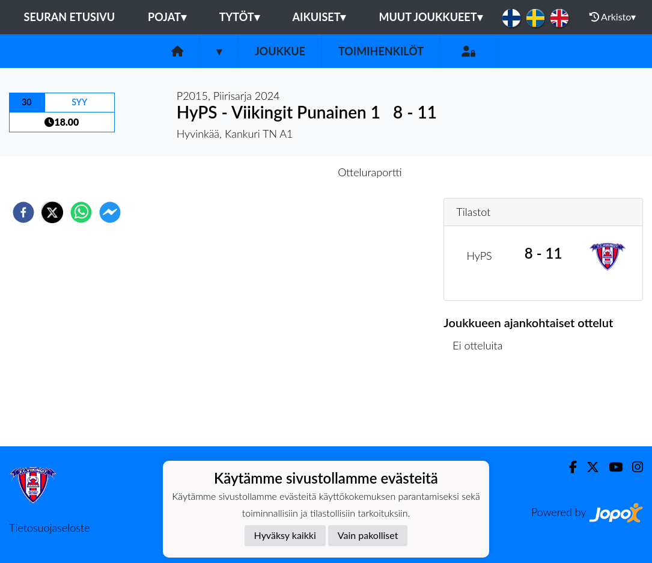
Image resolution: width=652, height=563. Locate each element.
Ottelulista (482, 405)
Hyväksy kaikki (285, 535)
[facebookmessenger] (110, 212)
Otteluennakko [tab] (284, 172)
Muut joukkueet (430, 16)
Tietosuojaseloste (49, 527)
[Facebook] (568, 467)
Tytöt (239, 16)
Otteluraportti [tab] (370, 172)
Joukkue (280, 51)
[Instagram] (633, 467)
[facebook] (23, 212)
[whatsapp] (81, 212)
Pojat (167, 16)
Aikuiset (319, 16)
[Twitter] (588, 467)
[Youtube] (611, 467)
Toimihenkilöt (381, 51)
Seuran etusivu (69, 16)
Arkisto (613, 17)
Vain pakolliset (368, 535)
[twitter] (52, 212)
